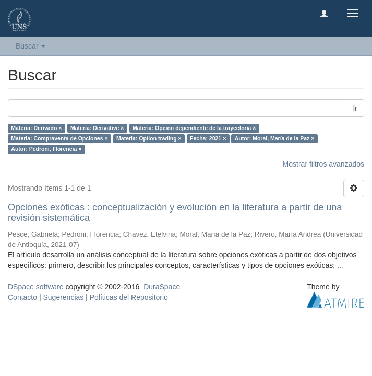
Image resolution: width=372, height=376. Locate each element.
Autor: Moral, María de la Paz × (275, 138)
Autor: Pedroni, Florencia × (46, 149)
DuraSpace (161, 287)
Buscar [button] (30, 46)
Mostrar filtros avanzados (323, 164)
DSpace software (36, 287)
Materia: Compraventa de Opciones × (59, 138)
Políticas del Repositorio (129, 297)
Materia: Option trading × (149, 138)
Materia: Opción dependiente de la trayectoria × (194, 128)
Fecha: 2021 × (208, 138)
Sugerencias (63, 297)
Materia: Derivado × (36, 128)
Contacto (22, 297)
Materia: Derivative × (97, 128)
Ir (355, 108)
